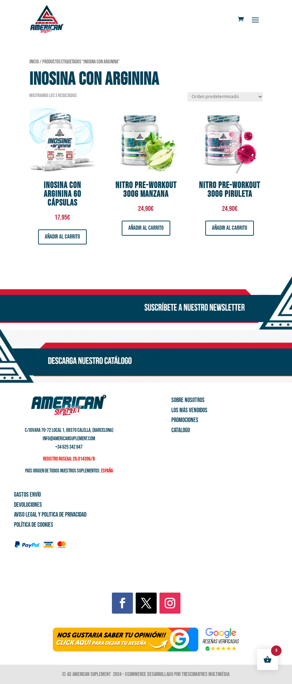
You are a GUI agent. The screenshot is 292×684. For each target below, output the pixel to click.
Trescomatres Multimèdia (205, 674)
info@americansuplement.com (69, 438)
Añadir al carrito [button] (62, 236)
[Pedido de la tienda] (225, 97)
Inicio (34, 62)
